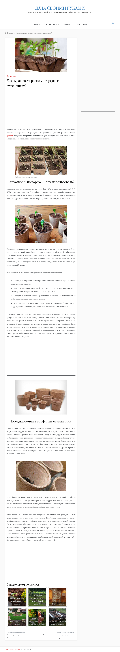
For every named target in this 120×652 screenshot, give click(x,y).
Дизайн (68, 24)
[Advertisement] (41, 107)
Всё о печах (83, 24)
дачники (10, 135)
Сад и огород (52, 24)
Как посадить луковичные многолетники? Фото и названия (22, 636)
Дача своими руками (60, 8)
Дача (37, 24)
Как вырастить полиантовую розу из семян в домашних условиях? (59, 636)
